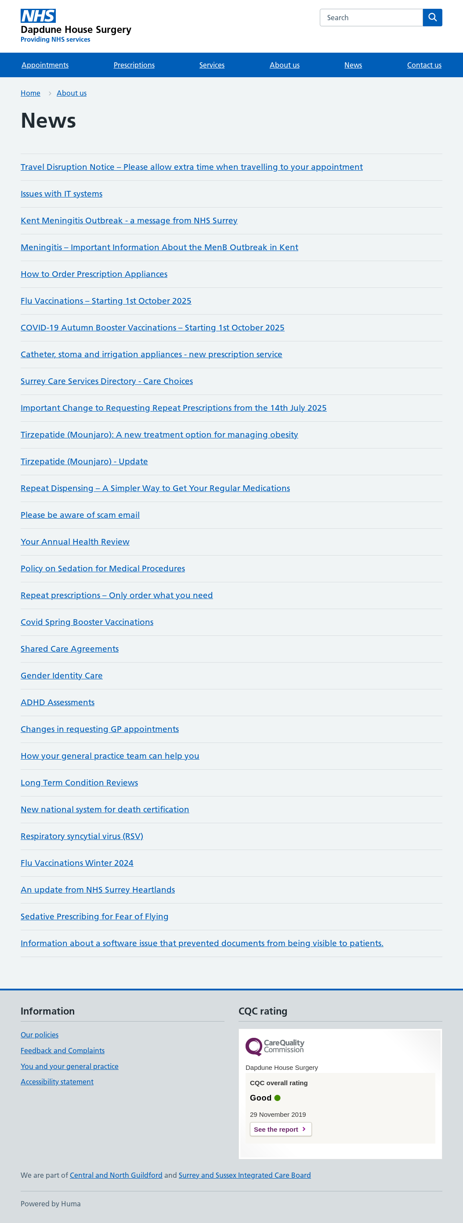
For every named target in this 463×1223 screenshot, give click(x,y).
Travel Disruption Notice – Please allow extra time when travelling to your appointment (192, 167)
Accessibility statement (57, 1081)
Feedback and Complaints (63, 1050)
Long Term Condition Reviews (79, 783)
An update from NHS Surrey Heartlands (98, 890)
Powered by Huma (51, 1203)
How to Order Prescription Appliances (94, 274)
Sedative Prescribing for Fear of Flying (95, 916)
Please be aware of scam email (80, 515)
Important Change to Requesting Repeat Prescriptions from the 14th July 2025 (174, 408)
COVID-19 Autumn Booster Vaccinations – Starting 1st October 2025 (153, 328)
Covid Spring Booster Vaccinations (87, 622)
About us (285, 65)
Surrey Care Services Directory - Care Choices (107, 381)
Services (211, 65)
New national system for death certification (105, 809)
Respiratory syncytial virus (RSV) (82, 836)
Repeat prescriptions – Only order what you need (117, 595)
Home (30, 93)
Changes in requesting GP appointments (100, 729)
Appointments (45, 65)
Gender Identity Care (62, 676)
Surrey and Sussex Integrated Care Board (245, 1175)
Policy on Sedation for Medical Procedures (103, 568)
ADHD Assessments (57, 702)
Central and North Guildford (116, 1175)
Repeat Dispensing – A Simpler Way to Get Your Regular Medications (155, 488)
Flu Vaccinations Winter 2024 (77, 863)
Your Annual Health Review (75, 542)
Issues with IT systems (61, 194)
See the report (276, 1129)
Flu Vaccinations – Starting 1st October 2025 (106, 301)
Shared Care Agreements (70, 649)
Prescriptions (134, 65)
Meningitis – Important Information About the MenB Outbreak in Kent (159, 247)
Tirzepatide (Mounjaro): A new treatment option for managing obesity (159, 435)
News (353, 65)
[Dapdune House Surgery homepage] (76, 26)
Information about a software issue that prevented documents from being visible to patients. (202, 943)
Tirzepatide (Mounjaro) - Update (84, 461)
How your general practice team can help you (110, 756)
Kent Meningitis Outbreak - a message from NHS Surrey (129, 220)
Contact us (424, 65)
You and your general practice (70, 1066)
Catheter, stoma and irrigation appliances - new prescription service (151, 354)
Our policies (39, 1034)
